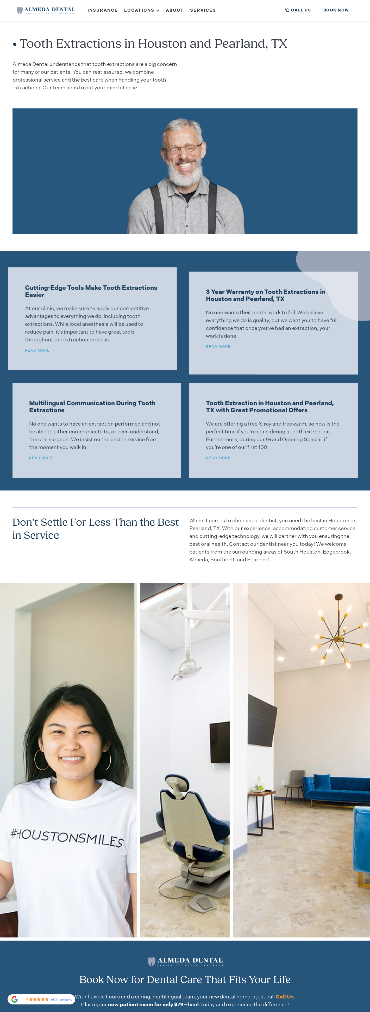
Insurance (102, 10)
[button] (139, 10)
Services (203, 10)
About (175, 10)
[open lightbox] (185, 760)
